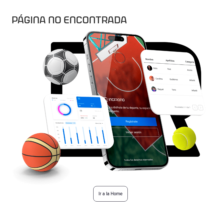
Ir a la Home (110, 193)
